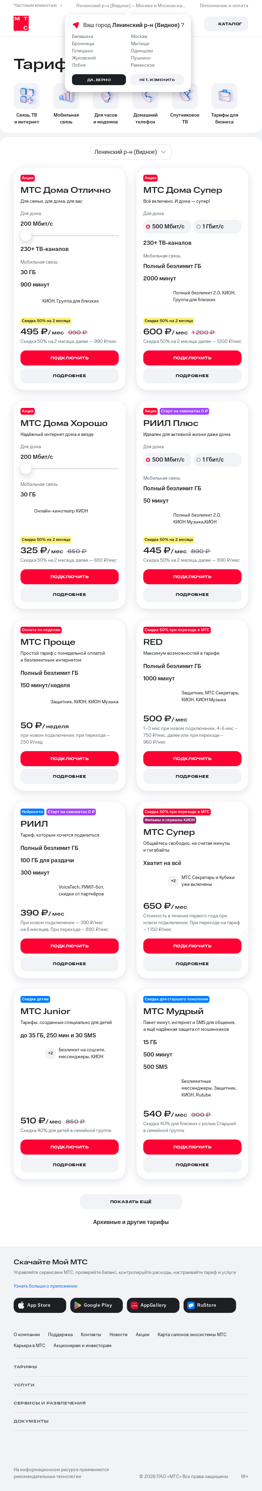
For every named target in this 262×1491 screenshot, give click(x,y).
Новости (119, 1334)
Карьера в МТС (29, 1345)
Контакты (91, 1334)
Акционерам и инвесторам (83, 1345)
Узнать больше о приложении (45, 1286)
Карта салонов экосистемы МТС (192, 1334)
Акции (142, 1334)
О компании (27, 1334)
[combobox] (131, 152)
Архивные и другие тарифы (131, 1222)
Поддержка (60, 1334)
